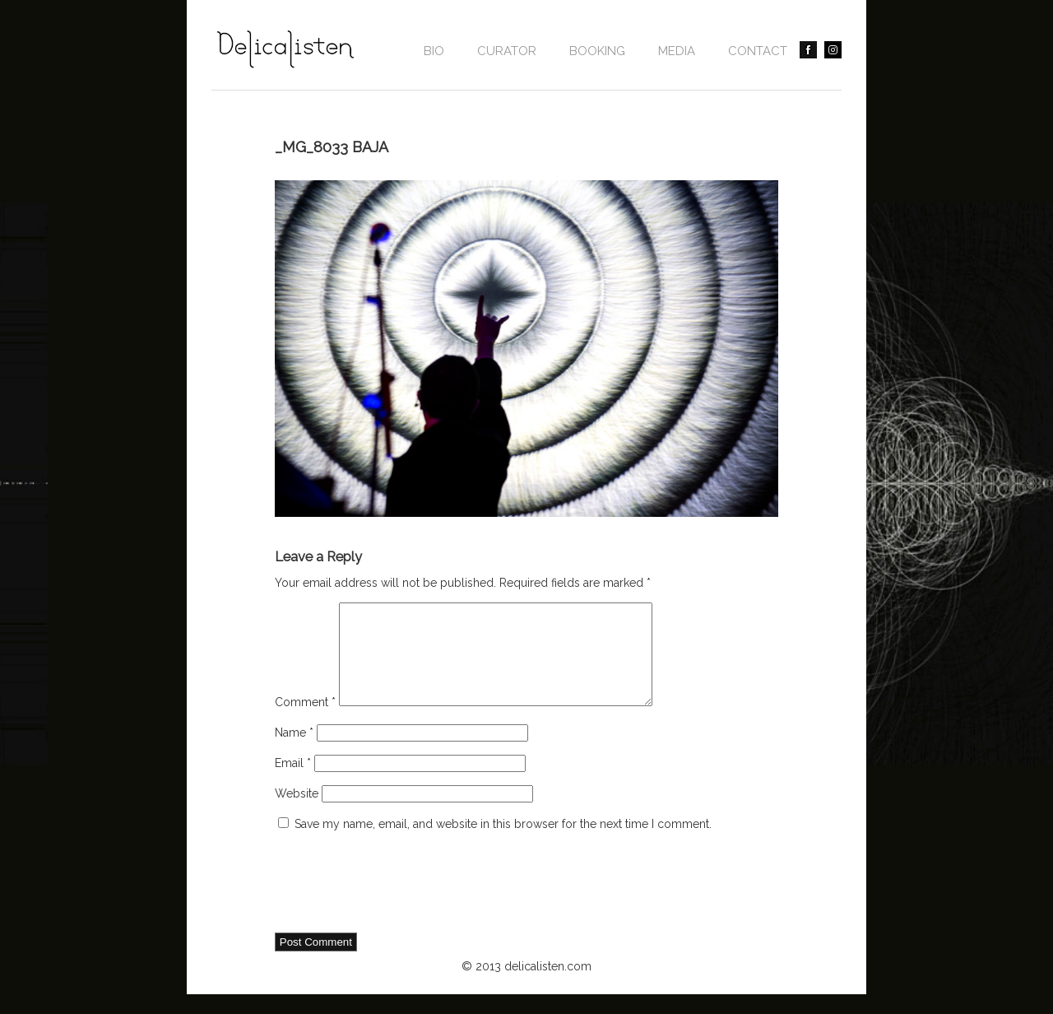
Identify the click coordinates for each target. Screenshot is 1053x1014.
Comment (305, 721)
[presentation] (400, 904)
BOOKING (597, 51)
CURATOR (506, 51)
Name (294, 752)
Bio (434, 51)
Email (293, 782)
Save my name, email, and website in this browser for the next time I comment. (503, 843)
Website (296, 813)
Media (676, 51)
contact (757, 51)
